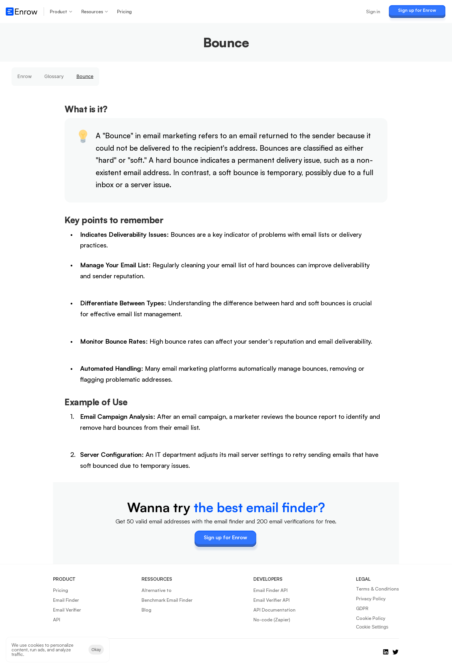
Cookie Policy (370, 618)
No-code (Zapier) (271, 619)
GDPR (362, 608)
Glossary (54, 76)
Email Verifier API (271, 600)
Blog (146, 610)
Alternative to (157, 590)
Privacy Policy (371, 598)
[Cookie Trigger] (372, 627)
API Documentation (274, 610)
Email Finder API (270, 590)
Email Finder (66, 600)
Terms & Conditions (377, 589)
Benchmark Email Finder (167, 600)
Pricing (60, 590)
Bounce (84, 76)
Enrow (24, 76)
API (56, 619)
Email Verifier (67, 610)
